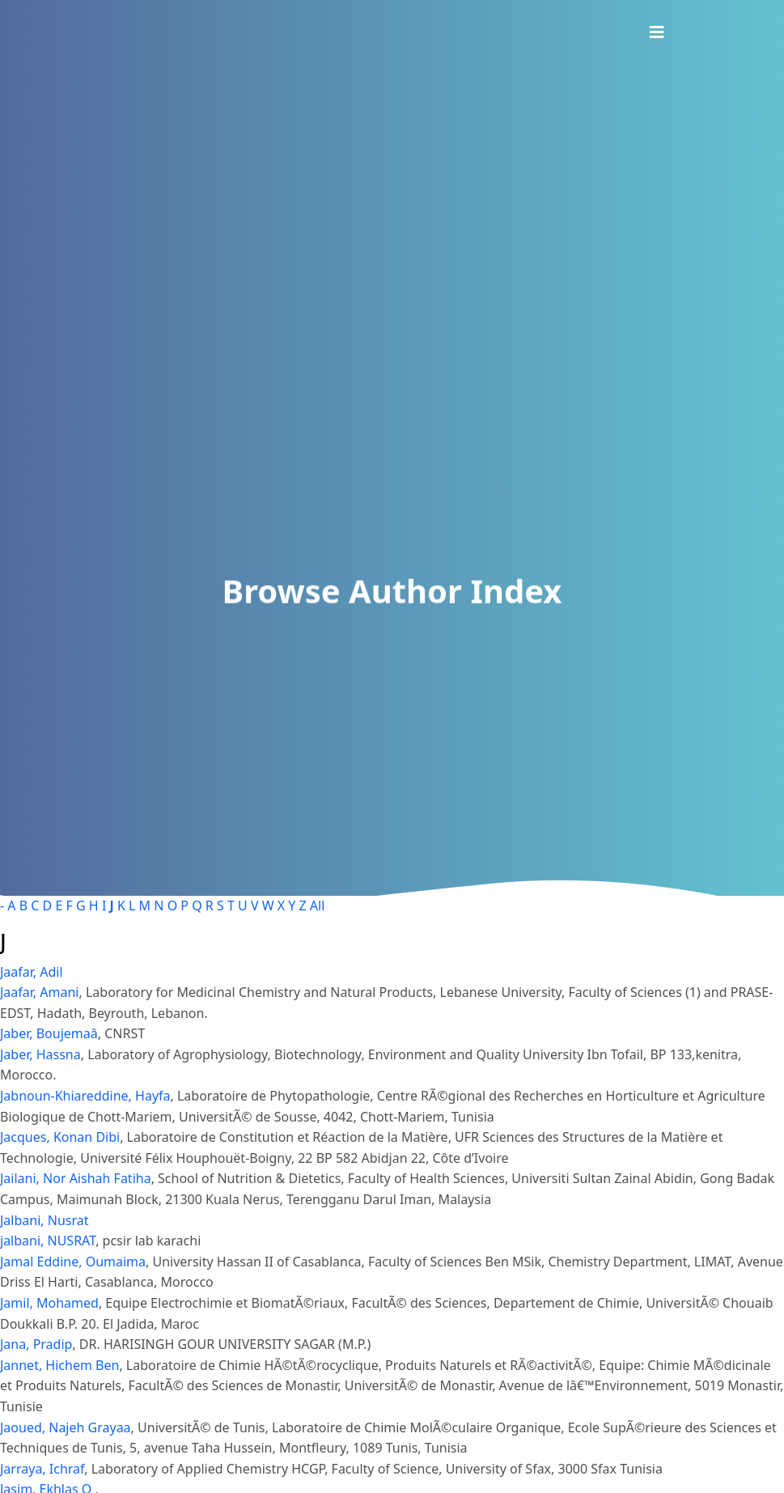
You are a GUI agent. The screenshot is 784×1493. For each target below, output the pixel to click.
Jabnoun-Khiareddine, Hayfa (85, 1096)
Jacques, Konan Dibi (60, 1137)
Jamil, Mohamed (49, 1303)
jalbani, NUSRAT (47, 1240)
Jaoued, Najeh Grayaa (65, 1427)
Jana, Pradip (36, 1344)
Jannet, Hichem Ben (59, 1365)
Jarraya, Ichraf (42, 1469)
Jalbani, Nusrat (44, 1220)
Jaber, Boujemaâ (49, 1033)
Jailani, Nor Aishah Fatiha (75, 1178)
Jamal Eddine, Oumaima (73, 1261)
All (317, 905)
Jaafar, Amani (39, 992)
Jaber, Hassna (40, 1054)
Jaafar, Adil (31, 972)
